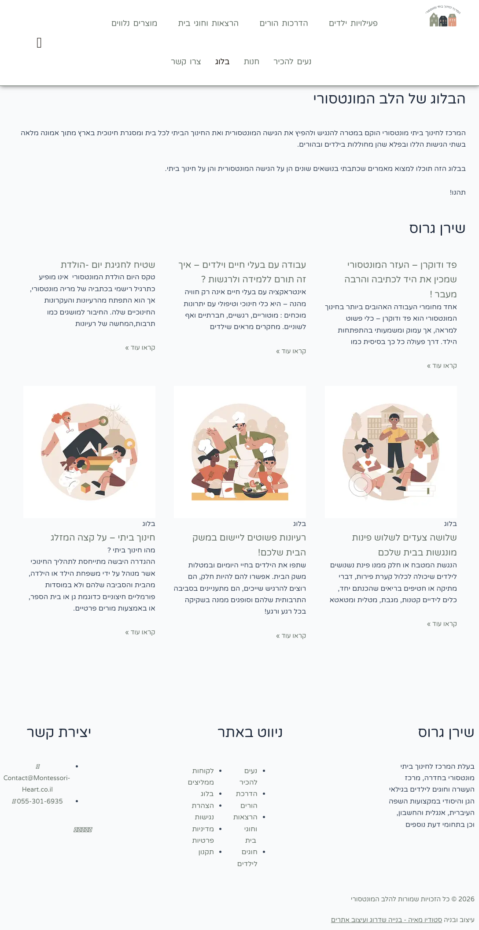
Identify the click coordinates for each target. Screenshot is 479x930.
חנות (252, 62)
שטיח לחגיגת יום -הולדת (95, 264)
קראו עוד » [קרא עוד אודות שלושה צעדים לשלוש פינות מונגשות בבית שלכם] (440, 623)
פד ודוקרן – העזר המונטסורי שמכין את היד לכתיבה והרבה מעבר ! (396, 279)
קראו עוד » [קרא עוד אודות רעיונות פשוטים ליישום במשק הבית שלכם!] (289, 635)
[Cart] (39, 43)
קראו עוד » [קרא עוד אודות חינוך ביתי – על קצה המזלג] (138, 632)
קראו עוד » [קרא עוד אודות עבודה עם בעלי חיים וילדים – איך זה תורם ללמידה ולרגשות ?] (289, 365)
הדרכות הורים (283, 23)
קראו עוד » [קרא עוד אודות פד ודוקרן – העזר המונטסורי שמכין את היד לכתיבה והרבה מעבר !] (440, 365)
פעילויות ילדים (353, 23)
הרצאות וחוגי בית (208, 23)
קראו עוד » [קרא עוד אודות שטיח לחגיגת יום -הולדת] (138, 347)
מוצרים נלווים (134, 23)
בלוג (222, 62)
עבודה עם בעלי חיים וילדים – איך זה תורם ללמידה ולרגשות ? (240, 279)
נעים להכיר (292, 62)
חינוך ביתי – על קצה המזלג (88, 537)
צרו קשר (186, 62)
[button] (350, 23)
